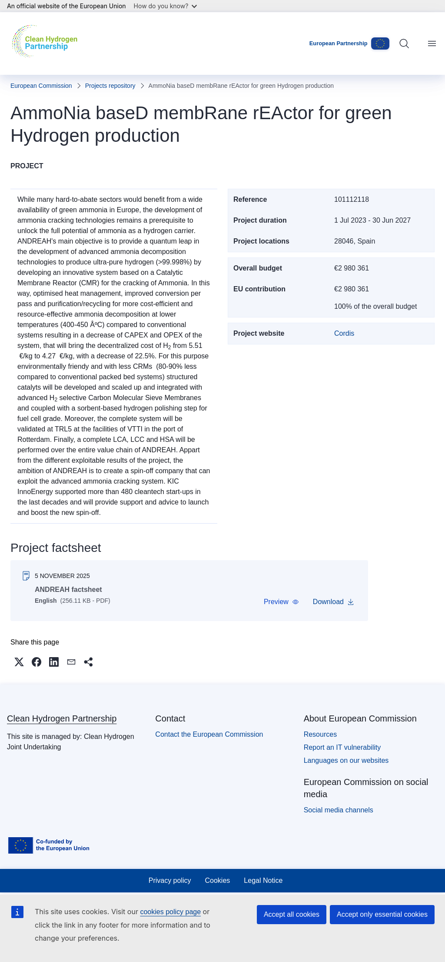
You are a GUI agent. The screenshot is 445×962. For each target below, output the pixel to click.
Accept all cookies (291, 914)
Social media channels (338, 810)
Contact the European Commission (209, 734)
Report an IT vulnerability (342, 747)
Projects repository (110, 85)
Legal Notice (263, 880)
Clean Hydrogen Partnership (61, 718)
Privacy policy (170, 880)
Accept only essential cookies (382, 914)
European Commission (41, 85)
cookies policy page (170, 911)
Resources (320, 734)
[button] (281, 602)
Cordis (344, 333)
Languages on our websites (346, 760)
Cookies (217, 880)
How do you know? (165, 6)
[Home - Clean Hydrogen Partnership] (46, 43)
